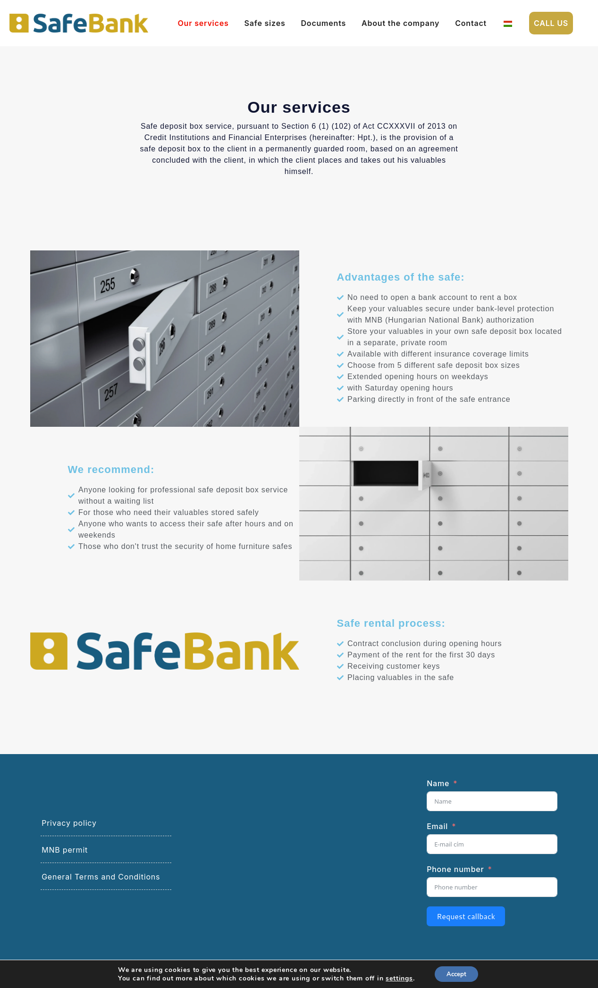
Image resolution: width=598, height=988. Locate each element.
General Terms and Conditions (101, 880)
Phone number (455, 872)
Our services (203, 23)
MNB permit (65, 853)
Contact (471, 23)
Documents (323, 23)
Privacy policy (69, 826)
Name (438, 786)
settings (396, 977)
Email (437, 829)
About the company (400, 23)
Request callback (466, 919)
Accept (456, 973)
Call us (551, 23)
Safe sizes (265, 23)
